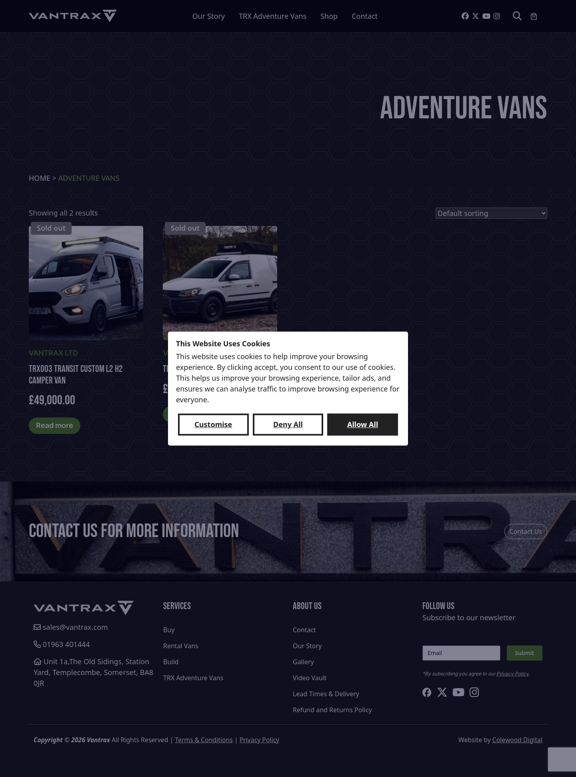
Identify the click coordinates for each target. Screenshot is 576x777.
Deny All (288, 424)
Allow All (362, 424)
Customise (213, 424)
